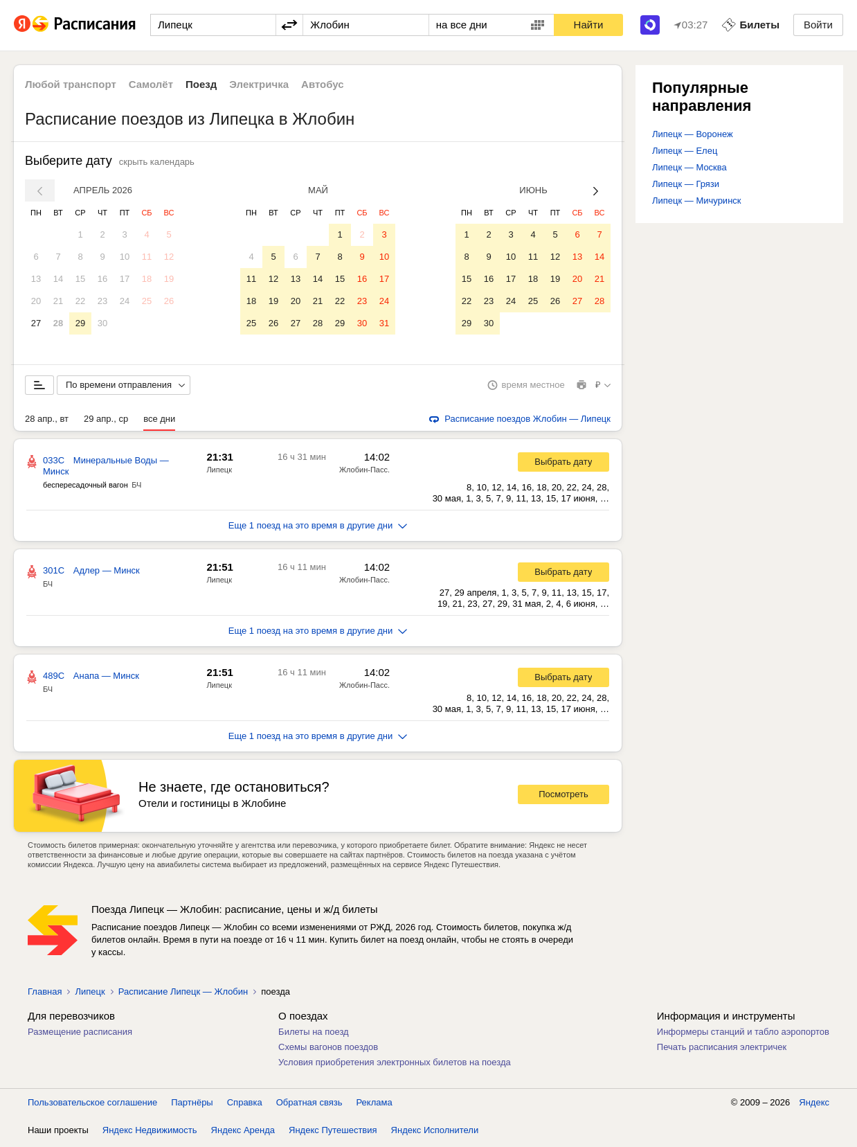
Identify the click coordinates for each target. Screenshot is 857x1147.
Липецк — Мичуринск (696, 200)
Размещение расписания (80, 1034)
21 (58, 301)
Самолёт (151, 84)
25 (147, 301)
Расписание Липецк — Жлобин (183, 994)
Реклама (375, 1105)
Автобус (322, 84)
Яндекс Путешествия (333, 1133)
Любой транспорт (70, 84)
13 (36, 279)
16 (102, 279)
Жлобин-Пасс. (364, 472)
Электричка (259, 84)
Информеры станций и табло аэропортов (743, 1034)
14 (58, 279)
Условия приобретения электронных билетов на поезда (394, 1065)
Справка (244, 1105)
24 (124, 301)
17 (124, 279)
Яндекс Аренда (243, 1133)
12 (169, 256)
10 (124, 256)
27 (36, 323)
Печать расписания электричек (721, 1049)
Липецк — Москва (689, 167)
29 (80, 323)
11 (147, 256)
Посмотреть (563, 797)
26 (169, 301)
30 (102, 323)
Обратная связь (309, 1105)
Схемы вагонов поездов (328, 1049)
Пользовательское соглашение (92, 1105)
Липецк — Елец (684, 150)
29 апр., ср (106, 421)
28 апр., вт (47, 421)
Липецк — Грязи (685, 184)
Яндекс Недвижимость (149, 1133)
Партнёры (192, 1105)
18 (147, 279)
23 (102, 301)
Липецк (219, 472)
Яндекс (814, 1105)
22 (80, 301)
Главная (45, 994)
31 (384, 323)
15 (80, 279)
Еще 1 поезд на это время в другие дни (318, 528)
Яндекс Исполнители (435, 1133)
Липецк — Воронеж (692, 134)
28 (58, 323)
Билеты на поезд (313, 1034)
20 (36, 301)
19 (169, 279)
